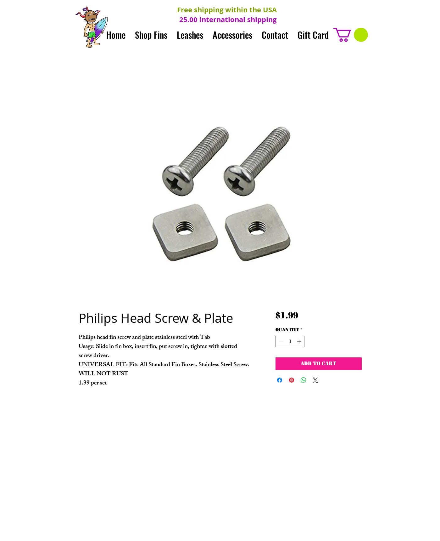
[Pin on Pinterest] (291, 380)
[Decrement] (280, 341)
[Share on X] (315, 380)
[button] (350, 35)
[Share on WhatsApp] (303, 380)
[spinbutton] (290, 341)
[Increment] (300, 341)
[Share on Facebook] (279, 380)
